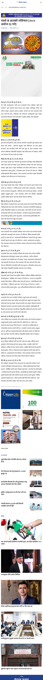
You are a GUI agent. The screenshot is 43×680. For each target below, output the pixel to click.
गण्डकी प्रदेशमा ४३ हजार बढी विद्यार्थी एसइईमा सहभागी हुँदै (12, 504)
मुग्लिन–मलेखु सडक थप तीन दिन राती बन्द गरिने (13, 493)
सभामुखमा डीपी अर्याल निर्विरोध (10, 574)
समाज (6, 7)
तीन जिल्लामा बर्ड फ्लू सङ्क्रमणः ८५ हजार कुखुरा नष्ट (13, 472)
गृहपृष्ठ (2, 7)
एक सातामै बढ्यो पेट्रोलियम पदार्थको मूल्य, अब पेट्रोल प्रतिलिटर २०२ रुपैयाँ (21, 542)
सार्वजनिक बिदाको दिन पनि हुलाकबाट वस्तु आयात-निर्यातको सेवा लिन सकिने (14, 483)
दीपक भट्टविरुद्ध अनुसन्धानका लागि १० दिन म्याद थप (16, 606)
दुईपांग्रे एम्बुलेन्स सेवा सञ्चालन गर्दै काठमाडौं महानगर (16, 668)
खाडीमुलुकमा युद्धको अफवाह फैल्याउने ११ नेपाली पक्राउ (17, 638)
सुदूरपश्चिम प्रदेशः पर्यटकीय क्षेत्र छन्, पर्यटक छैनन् (13, 460)
